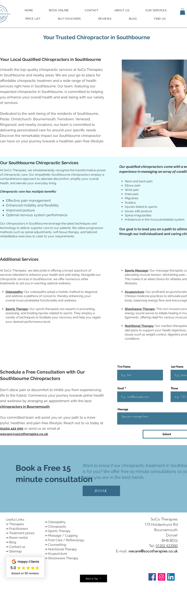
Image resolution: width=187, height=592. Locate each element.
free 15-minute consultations (148, 471)
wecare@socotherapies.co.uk (153, 551)
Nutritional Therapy (139, 326)
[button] (182, 11)
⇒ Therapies (15, 524)
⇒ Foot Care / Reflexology (64, 540)
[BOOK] (101, 491)
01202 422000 (167, 545)
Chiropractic (57, 526)
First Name (124, 366)
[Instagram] (161, 577)
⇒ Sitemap (14, 551)
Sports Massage (136, 270)
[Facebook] (152, 577)
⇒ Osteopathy (55, 522)
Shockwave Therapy (140, 309)
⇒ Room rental (17, 537)
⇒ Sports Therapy (58, 531)
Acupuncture (134, 292)
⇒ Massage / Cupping (61, 535)
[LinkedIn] (171, 577)
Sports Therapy (17, 309)
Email (121, 388)
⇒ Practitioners (17, 529)
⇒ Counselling (55, 545)
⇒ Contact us (15, 547)
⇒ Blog (11, 542)
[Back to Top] (93, 578)
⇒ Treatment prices (20, 533)
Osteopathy (14, 292)
